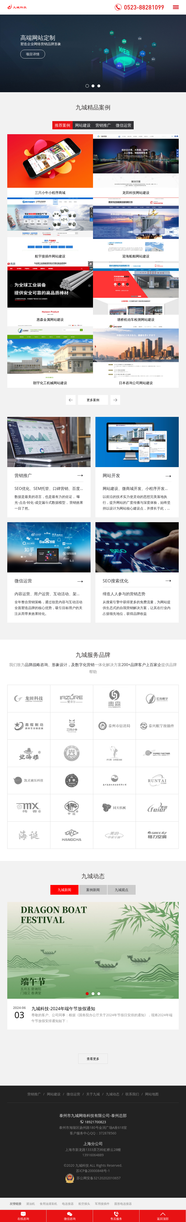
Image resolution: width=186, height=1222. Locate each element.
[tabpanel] (93, 53)
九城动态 (112, 1094)
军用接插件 (102, 1204)
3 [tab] (98, 85)
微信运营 (123, 125)
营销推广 (103, 125)
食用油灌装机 (48, 1204)
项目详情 (32, 54)
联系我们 (132, 1094)
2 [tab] (93, 85)
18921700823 (93, 1122)
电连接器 (68, 1204)
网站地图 (152, 1094)
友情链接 (15, 1204)
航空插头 (84, 1204)
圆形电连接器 (123, 1204)
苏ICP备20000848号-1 (93, 1170)
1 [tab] (87, 85)
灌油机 (30, 1204)
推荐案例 (62, 125)
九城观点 (121, 889)
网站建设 (83, 125)
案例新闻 (93, 889)
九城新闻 (64, 889)
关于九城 (93, 1094)
